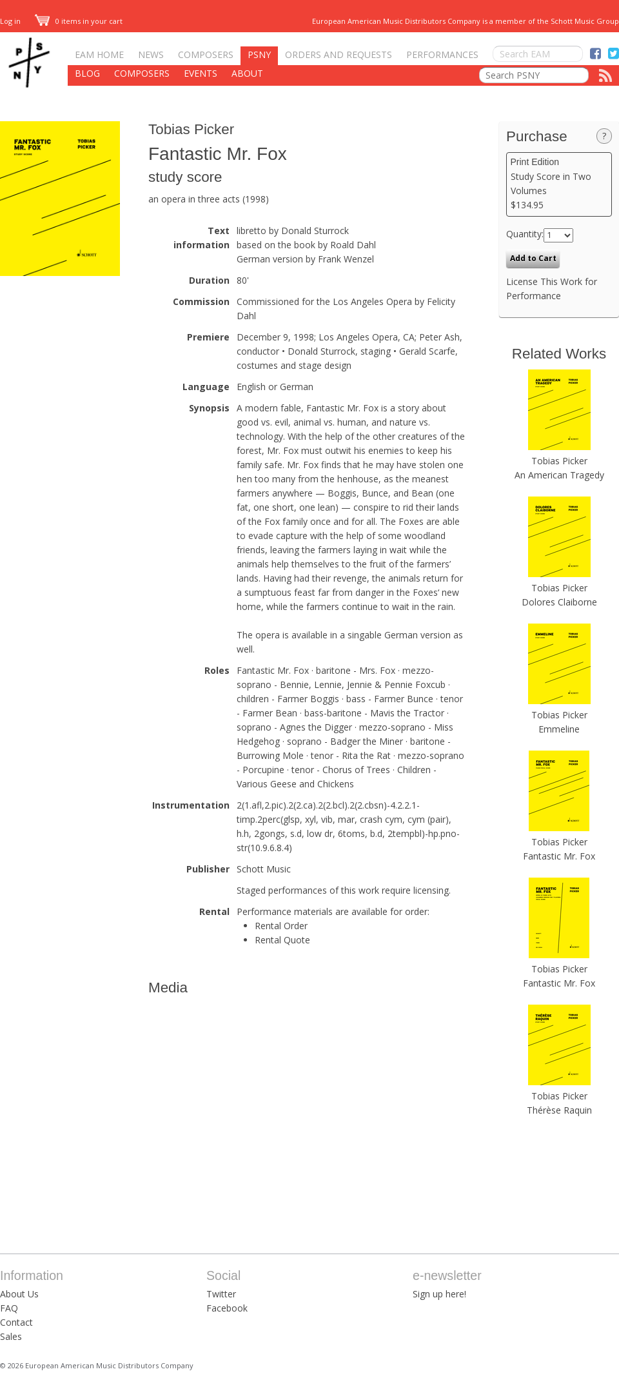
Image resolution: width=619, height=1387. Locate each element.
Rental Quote (282, 940)
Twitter (221, 1294)
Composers (205, 54)
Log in (10, 21)
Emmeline (559, 729)
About (247, 73)
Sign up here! (439, 1294)
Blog (87, 73)
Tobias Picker (191, 129)
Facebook (227, 1308)
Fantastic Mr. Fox (559, 856)
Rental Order (281, 926)
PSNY (259, 54)
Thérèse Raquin (559, 1110)
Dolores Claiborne (559, 602)
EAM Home (99, 54)
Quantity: (525, 234)
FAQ (9, 1308)
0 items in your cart (79, 21)
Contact (16, 1322)
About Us (19, 1294)
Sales (11, 1336)
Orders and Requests (338, 54)
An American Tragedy (559, 475)
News (151, 54)
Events (200, 73)
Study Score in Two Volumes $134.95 (559, 184)
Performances (442, 54)
